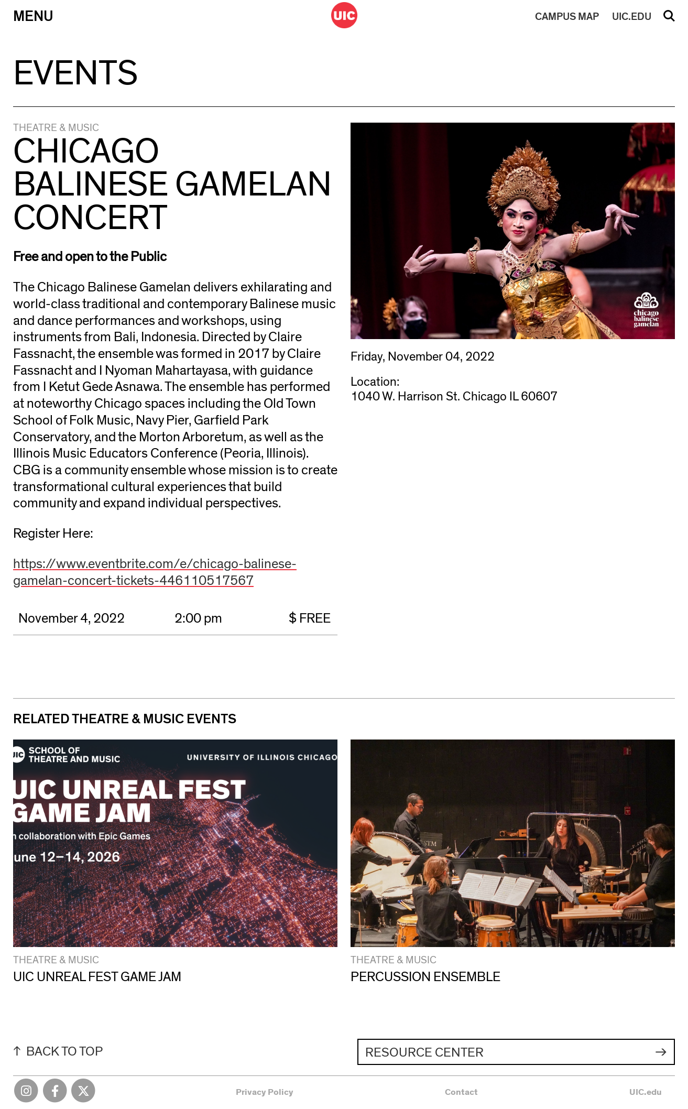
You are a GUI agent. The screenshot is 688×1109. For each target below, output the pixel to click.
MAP (567, 17)
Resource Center (424, 1052)
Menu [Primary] (33, 16)
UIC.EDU (631, 17)
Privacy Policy (264, 1092)
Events (75, 74)
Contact (461, 1092)
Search (669, 19)
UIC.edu (645, 1092)
